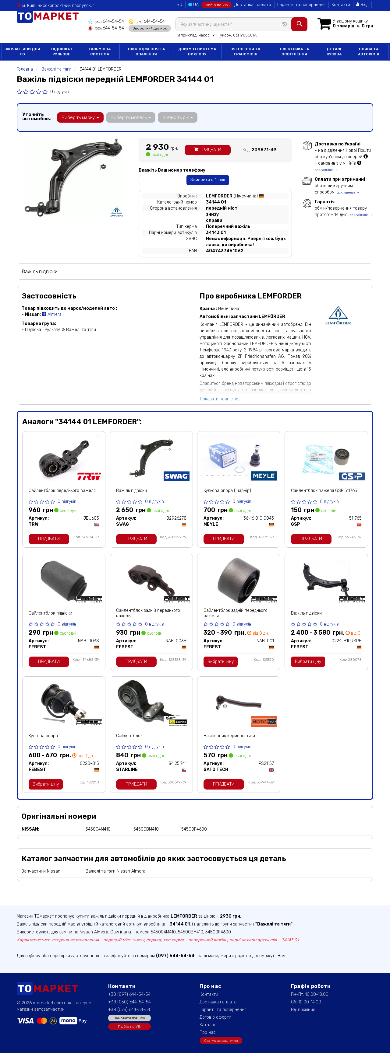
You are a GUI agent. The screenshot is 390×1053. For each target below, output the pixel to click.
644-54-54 (106, 21)
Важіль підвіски (131, 490)
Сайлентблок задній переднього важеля (148, 613)
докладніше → (326, 170)
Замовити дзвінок (129, 1018)
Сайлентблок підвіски (50, 613)
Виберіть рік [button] (177, 117)
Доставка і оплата (252, 4)
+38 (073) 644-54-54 (129, 1009)
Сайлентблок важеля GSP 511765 (324, 490)
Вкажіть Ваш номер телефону (172, 170)
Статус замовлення (221, 1040)
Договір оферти (215, 1017)
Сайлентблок (129, 735)
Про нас (208, 1032)
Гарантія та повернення (301, 4)
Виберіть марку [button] (80, 117)
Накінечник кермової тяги (229, 735)
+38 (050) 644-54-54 (129, 1002)
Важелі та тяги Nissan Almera (115, 871)
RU (179, 4)
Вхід (362, 4)
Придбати (207, 149)
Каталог (208, 1024)
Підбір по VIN (216, 5)
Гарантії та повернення (223, 1009)
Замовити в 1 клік (207, 180)
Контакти (341, 4)
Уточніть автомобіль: (36, 116)
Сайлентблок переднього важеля (62, 490)
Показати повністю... (220, 399)
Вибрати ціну (220, 661)
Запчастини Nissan (41, 871)
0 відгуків (59, 91)
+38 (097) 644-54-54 (129, 994)
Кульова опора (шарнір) (227, 490)
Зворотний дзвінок (150, 28)
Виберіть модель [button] (131, 117)
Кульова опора (43, 735)
